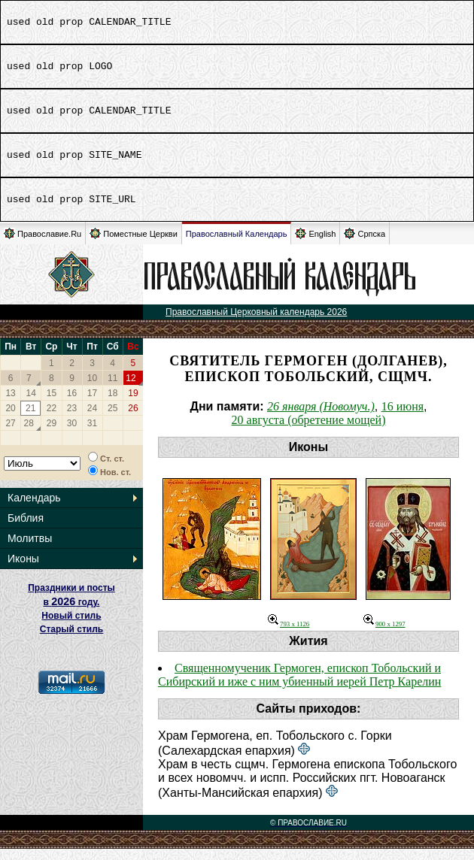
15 (51, 404)
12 (130, 389)
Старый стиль (71, 640)
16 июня (402, 417)
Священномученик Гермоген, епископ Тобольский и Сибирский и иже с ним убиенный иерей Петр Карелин (299, 686)
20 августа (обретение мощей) (309, 431)
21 (30, 419)
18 (112, 404)
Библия (26, 529)
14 (31, 404)
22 (51, 419)
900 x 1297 (384, 635)
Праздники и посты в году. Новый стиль (71, 613)
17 (92, 404)
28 (29, 434)
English (315, 244)
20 (10, 419)
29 (51, 434)
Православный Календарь (236, 245)
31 (92, 434)
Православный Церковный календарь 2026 (256, 323)
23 (72, 419)
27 (10, 434)
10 (92, 389)
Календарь (34, 509)
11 (112, 389)
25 (112, 419)
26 (133, 419)
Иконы (23, 570)
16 (72, 404)
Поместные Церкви (134, 244)
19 (133, 404)
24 (92, 419)
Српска (364, 244)
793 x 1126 (288, 635)
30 (72, 434)
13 (10, 404)
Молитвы (30, 550)
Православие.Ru (42, 244)
